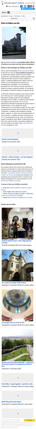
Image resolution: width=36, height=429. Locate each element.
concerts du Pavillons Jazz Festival (21, 197)
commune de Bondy (27, 71)
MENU (4, 12)
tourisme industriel (26, 173)
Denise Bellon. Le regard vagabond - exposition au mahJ (17, 384)
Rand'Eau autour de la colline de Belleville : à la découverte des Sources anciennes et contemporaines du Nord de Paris (18, 364)
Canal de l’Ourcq (10, 62)
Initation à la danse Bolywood (10, 139)
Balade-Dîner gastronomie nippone (11, 402)
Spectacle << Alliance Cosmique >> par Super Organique (17, 157)
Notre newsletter (28, 9)
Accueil (11, 16)
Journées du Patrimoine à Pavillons (12, 195)
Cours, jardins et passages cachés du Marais (14, 283)
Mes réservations (12, 6)
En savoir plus (15, 427)
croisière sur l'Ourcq (7, 175)
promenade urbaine (14, 173)
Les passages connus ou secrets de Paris (13, 323)
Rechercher (14, 18)
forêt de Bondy (23, 101)
